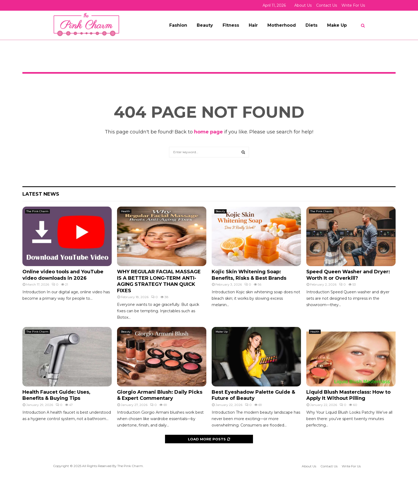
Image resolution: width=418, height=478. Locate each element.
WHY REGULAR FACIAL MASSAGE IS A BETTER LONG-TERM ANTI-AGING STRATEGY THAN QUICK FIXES (159, 281)
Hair (253, 25)
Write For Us (353, 5)
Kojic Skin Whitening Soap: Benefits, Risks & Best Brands (249, 275)
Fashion (178, 25)
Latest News (40, 194)
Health (125, 211)
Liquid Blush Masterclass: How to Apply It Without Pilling (348, 395)
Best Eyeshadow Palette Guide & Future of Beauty (253, 395)
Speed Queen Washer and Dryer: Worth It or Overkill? (348, 275)
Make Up (337, 25)
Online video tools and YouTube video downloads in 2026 (62, 275)
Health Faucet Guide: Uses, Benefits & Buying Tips (56, 395)
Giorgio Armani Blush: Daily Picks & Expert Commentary (159, 395)
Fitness (231, 25)
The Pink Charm (37, 211)
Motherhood (281, 25)
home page (208, 132)
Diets (311, 25)
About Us (303, 5)
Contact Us (326, 5)
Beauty (205, 25)
